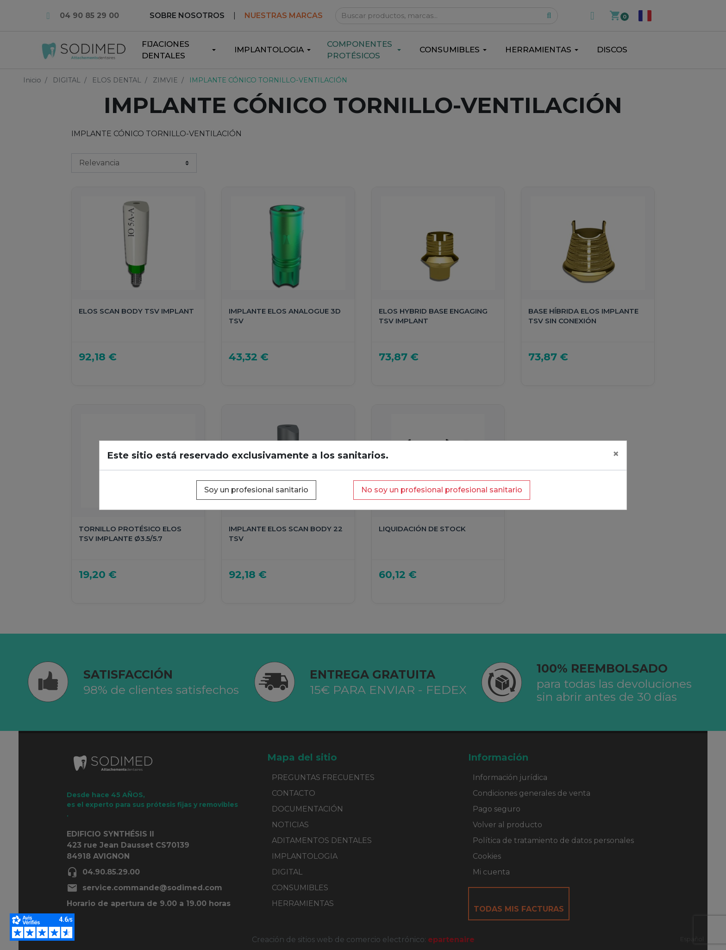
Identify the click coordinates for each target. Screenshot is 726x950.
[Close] (615, 454)
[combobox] (691, 939)
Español (692, 939)
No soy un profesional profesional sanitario (441, 489)
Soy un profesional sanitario (256, 489)
